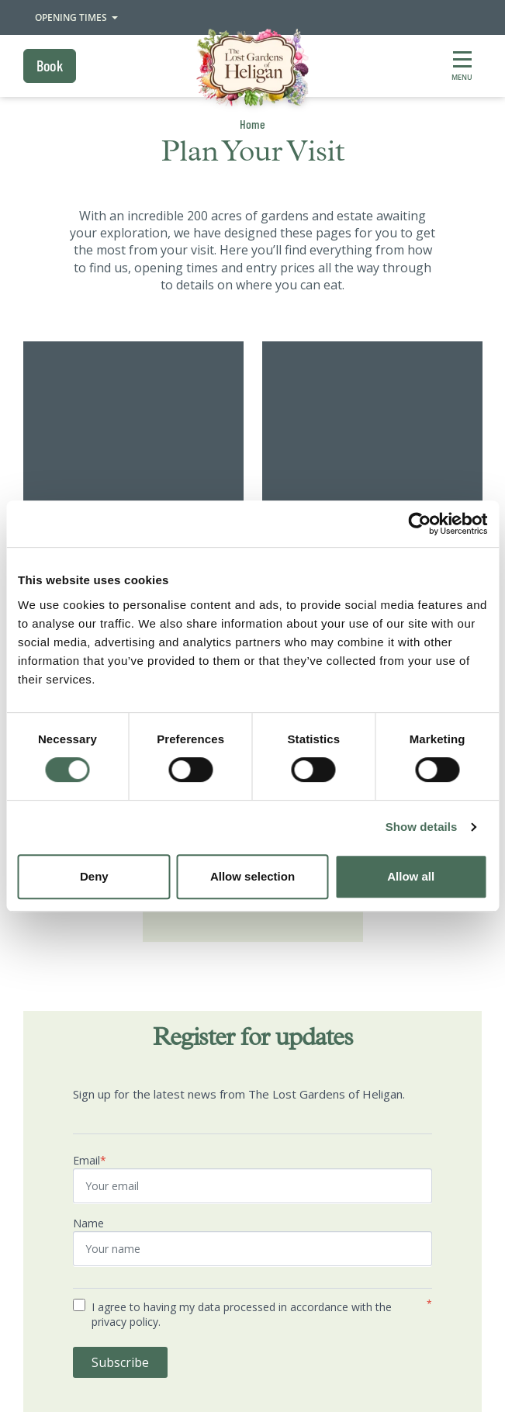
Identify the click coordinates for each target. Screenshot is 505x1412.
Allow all (410, 876)
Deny (94, 876)
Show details (422, 826)
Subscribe (120, 1362)
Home (252, 123)
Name (88, 1223)
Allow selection (252, 876)
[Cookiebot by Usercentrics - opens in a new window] (419, 523)
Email (89, 1160)
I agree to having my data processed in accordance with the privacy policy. (242, 1315)
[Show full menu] (462, 66)
